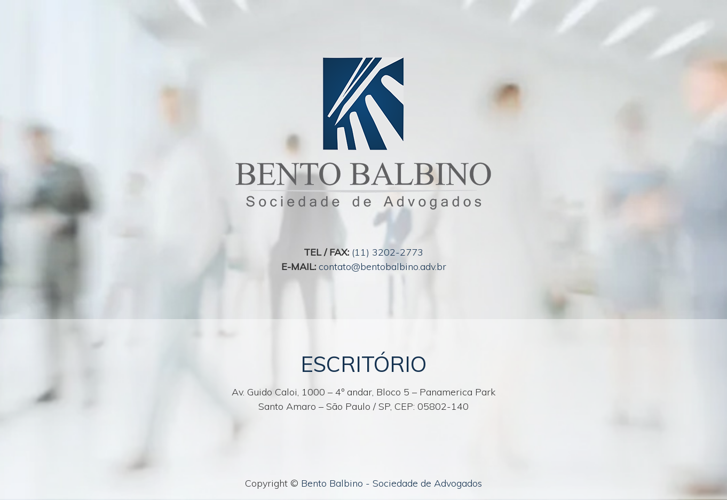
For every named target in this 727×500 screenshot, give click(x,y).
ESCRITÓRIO (363, 364)
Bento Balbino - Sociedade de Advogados (391, 483)
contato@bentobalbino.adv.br (382, 266)
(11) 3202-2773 (387, 252)
